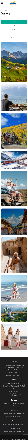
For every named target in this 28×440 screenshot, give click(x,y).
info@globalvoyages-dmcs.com (14, 375)
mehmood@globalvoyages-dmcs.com (14, 413)
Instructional (14, 30)
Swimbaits (14, 38)
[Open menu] (2, 3)
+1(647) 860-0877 (15, 408)
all (14, 22)
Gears (14, 34)
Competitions (14, 26)
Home (2, 10)
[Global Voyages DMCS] (13, 3)
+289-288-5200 (15, 410)
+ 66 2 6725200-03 (15, 370)
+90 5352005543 (15, 391)
